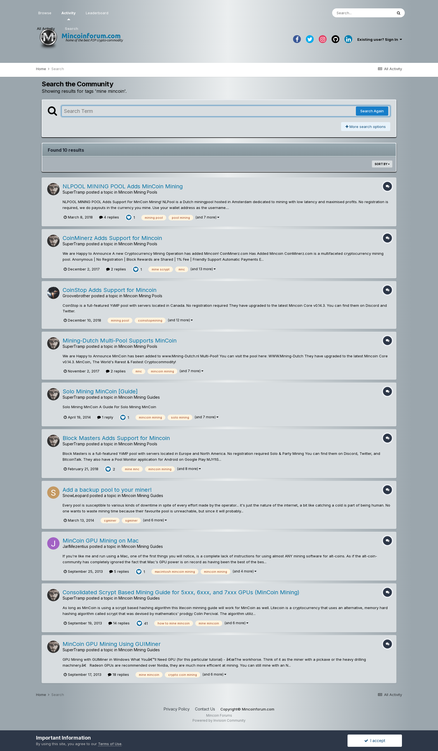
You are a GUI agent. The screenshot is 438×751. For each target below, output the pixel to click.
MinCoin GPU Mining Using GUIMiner (112, 644)
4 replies (109, 217)
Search (71, 28)
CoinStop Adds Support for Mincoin (109, 290)
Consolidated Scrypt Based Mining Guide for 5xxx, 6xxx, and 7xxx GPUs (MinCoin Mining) (181, 592)
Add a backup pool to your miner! (107, 489)
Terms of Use (110, 744)
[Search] (362, 12)
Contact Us (205, 709)
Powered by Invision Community (219, 720)
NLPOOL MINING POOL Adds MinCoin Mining (123, 186)
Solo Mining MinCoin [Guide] (100, 391)
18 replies (118, 674)
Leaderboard (97, 13)
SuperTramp (74, 192)
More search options (366, 126)
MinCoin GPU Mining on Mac (101, 540)
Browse (44, 13)
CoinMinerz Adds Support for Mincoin (112, 238)
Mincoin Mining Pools (137, 192)
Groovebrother (76, 295)
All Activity (46, 28)
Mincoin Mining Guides (139, 397)
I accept (374, 740)
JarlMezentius (75, 546)
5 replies (119, 571)
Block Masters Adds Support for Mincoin (116, 438)
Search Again (372, 111)
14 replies (119, 623)
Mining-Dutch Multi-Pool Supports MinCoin (120, 340)
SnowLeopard (76, 495)
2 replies (116, 269)
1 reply (105, 417)
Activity (68, 15)
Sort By (382, 164)
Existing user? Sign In (379, 39)
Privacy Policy (177, 709)
